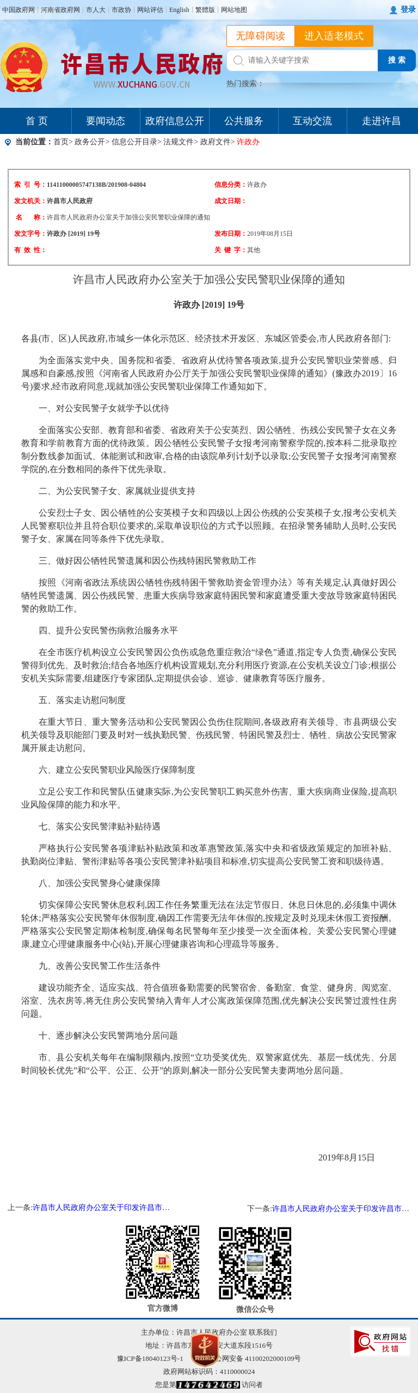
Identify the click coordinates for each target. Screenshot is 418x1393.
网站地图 (234, 10)
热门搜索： (245, 84)
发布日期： (230, 233)
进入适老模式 (334, 35)
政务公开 (90, 142)
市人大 (96, 10)
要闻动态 (105, 120)
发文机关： (30, 201)
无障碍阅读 (261, 35)
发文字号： (30, 233)
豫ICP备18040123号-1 (150, 1358)
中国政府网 (18, 10)
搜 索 (396, 60)
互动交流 (312, 120)
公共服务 (243, 120)
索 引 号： (30, 184)
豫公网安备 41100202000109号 (248, 1358)
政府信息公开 (174, 120)
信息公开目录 (134, 142)
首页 (61, 142)
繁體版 (205, 10)
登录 (408, 9)
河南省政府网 (60, 10)
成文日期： (230, 201)
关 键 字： (230, 250)
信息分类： (230, 184)
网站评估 (150, 10)
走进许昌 (381, 120)
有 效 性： (30, 250)
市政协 (121, 10)
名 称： (31, 217)
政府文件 (215, 142)
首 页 (37, 120)
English (179, 10)
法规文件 (178, 142)
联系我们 (263, 1332)
